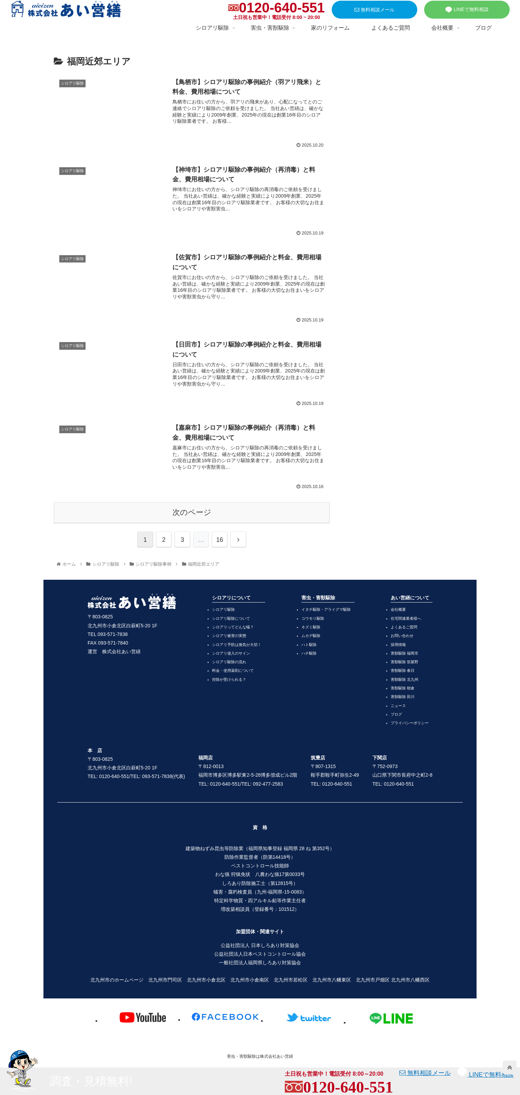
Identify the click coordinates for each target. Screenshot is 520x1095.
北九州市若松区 (291, 980)
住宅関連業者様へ (406, 618)
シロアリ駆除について (231, 618)
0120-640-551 (282, 7)
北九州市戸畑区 (373, 980)
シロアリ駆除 (223, 609)
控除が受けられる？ (229, 679)
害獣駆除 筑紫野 (404, 662)
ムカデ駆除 (310, 636)
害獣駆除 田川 (402, 697)
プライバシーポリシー (410, 723)
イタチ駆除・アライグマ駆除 (326, 609)
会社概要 (398, 609)
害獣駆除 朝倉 (402, 688)
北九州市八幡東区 (331, 980)
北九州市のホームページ (116, 980)
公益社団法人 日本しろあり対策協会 (260, 945)
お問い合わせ (402, 636)
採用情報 (398, 645)
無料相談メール (374, 9)
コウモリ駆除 (312, 618)
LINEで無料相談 (467, 10)
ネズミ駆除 (310, 627)
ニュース (398, 706)
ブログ (396, 714)
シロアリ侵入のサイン (231, 653)
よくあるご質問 (404, 627)
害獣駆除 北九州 (404, 679)
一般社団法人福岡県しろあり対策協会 (260, 962)
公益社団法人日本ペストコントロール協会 (260, 954)
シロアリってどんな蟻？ (233, 627)
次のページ (191, 512)
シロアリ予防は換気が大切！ (236, 645)
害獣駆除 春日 (402, 670)
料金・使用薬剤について (233, 670)
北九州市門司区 (165, 980)
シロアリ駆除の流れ (229, 662)
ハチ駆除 (309, 653)
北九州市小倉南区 (249, 980)
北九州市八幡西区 (410, 980)
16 (219, 539)
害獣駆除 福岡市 (404, 653)
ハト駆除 (309, 645)
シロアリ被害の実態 (229, 636)
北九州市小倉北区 (206, 980)
